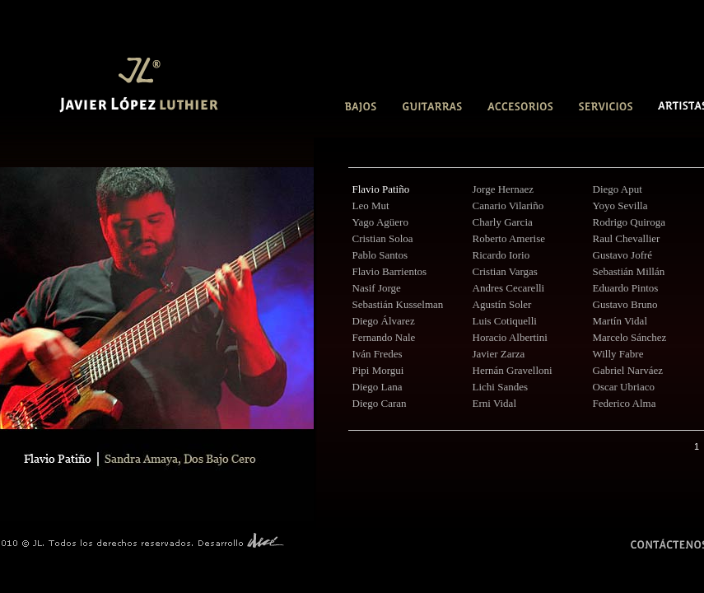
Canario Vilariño (508, 205)
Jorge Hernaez (503, 189)
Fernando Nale (384, 337)
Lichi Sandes (501, 387)
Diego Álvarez (383, 321)
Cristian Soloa (382, 238)
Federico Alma (624, 403)
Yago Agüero (380, 222)
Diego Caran (379, 403)
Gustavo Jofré (623, 255)
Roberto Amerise (509, 238)
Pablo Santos (380, 255)
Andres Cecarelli (509, 288)
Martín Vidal (620, 321)
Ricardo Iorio (501, 255)
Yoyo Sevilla (620, 205)
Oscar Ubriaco (624, 387)
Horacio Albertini (510, 337)
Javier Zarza (499, 354)
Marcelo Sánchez (630, 337)
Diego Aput (617, 189)
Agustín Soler (502, 304)
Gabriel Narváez (628, 370)
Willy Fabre (618, 354)
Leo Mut (370, 205)
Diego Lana (377, 387)
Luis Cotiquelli (505, 321)
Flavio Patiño (381, 189)
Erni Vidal (495, 403)
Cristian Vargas (505, 271)
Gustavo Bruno (625, 304)
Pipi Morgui (378, 370)
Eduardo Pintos (626, 288)
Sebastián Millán (629, 271)
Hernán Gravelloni (512, 370)
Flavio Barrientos (389, 271)
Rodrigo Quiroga (629, 222)
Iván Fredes (377, 354)
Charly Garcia (503, 222)
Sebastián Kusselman (398, 304)
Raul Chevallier (626, 238)
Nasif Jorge (376, 288)
